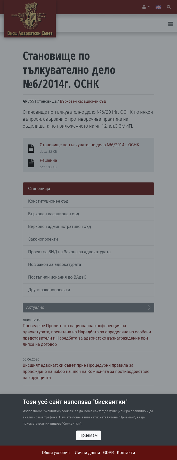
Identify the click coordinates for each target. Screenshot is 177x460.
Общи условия (56, 452)
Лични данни (87, 452)
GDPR (108, 452)
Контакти (126, 452)
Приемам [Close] (88, 435)
